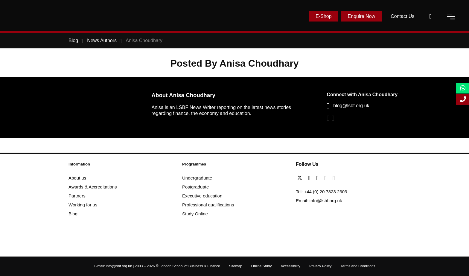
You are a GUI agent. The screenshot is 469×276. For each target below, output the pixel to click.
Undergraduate (197, 177)
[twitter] (301, 178)
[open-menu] (451, 16)
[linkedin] (318, 178)
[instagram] (334, 178)
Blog (72, 213)
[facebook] (310, 178)
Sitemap (235, 266)
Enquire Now (361, 16)
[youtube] (327, 178)
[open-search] (430, 16)
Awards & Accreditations (92, 186)
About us (77, 177)
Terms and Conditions (358, 266)
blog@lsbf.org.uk (351, 105)
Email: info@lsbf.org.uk (319, 200)
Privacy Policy (320, 266)
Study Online (195, 213)
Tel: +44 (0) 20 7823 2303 (321, 191)
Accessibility (290, 266)
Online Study (261, 266)
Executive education (202, 195)
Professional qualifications (208, 204)
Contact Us (402, 16)
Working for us (82, 204)
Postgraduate (195, 186)
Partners (77, 195)
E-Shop (323, 16)
